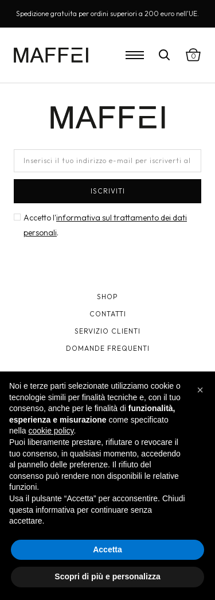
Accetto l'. (105, 225)
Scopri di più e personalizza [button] (107, 576)
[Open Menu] (135, 55)
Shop (107, 296)
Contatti (107, 313)
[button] (200, 390)
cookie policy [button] (50, 430)
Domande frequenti (108, 348)
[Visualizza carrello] (193, 55)
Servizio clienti (107, 331)
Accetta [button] (107, 549)
